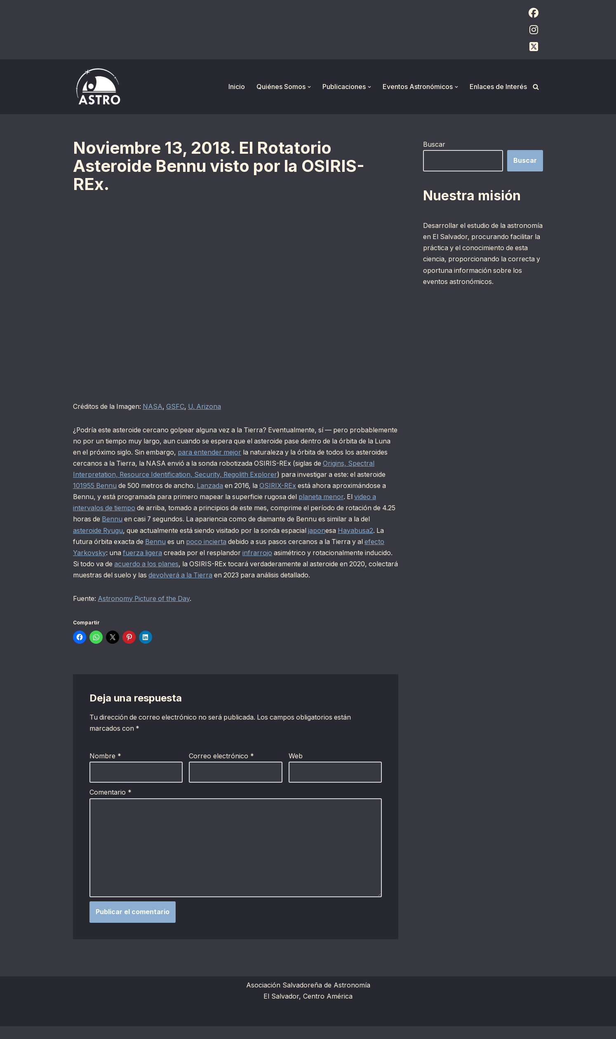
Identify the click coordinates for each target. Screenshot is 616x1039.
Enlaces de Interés (498, 86)
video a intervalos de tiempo (148, 508)
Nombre (105, 768)
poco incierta (257, 542)
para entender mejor (267, 452)
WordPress (174, 1028)
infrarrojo (317, 553)
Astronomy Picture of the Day (145, 610)
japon (367, 531)
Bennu (175, 520)
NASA (154, 406)
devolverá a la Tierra (274, 576)
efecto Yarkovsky (134, 553)
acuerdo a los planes (231, 564)
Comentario (110, 804)
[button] (309, 87)
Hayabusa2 (90, 542)
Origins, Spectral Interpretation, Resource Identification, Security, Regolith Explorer (203, 475)
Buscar (434, 144)
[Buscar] (536, 87)
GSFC (177, 406)
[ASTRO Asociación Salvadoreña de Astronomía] (97, 87)
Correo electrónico (221, 768)
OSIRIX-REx (337, 486)
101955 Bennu (149, 486)
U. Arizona (207, 406)
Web (296, 768)
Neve (81, 1028)
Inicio (236, 86)
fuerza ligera (199, 553)
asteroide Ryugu (144, 531)
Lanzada (267, 486)
